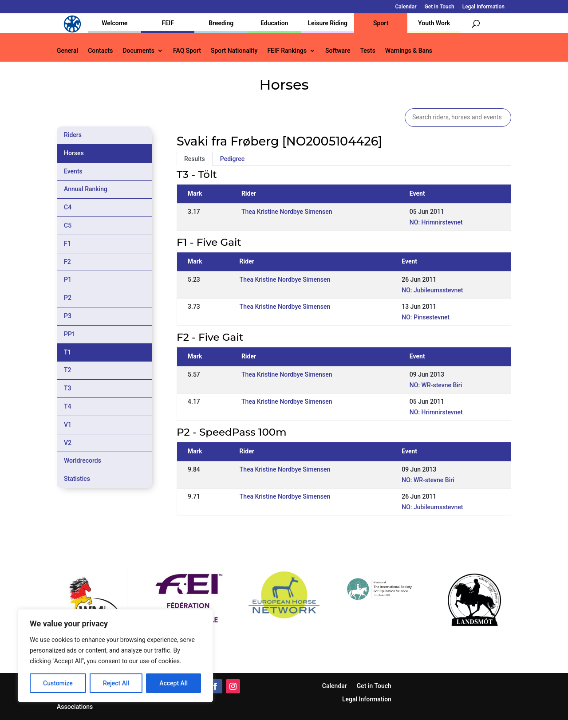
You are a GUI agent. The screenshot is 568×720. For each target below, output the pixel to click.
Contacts (100, 50)
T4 (67, 406)
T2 (67, 370)
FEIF (168, 23)
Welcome (114, 23)
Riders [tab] (73, 134)
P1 (67, 279)
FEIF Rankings (287, 50)
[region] (115, 655)
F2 (67, 261)
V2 (67, 442)
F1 (67, 243)
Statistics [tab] (77, 478)
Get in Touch (439, 7)
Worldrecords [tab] (82, 460)
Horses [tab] (74, 153)
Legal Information (483, 7)
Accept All (173, 683)
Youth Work (434, 23)
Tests (367, 50)
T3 (67, 388)
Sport (380, 23)
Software (337, 50)
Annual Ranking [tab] (85, 189)
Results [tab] (194, 158)
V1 (67, 424)
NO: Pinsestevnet (426, 317)
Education (274, 23)
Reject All (116, 683)
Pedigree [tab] (232, 158)
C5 (67, 225)
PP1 (69, 334)
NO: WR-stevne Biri (436, 385)
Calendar (406, 7)
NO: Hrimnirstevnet (436, 222)
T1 (67, 352)
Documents (138, 50)
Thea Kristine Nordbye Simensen (286, 211)
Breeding (221, 23)
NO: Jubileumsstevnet (432, 290)
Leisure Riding (327, 23)
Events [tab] (73, 171)
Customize (58, 683)
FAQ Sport (187, 50)
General (67, 50)
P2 (67, 297)
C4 (67, 207)
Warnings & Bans (408, 50)
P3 (67, 315)
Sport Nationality (234, 50)
